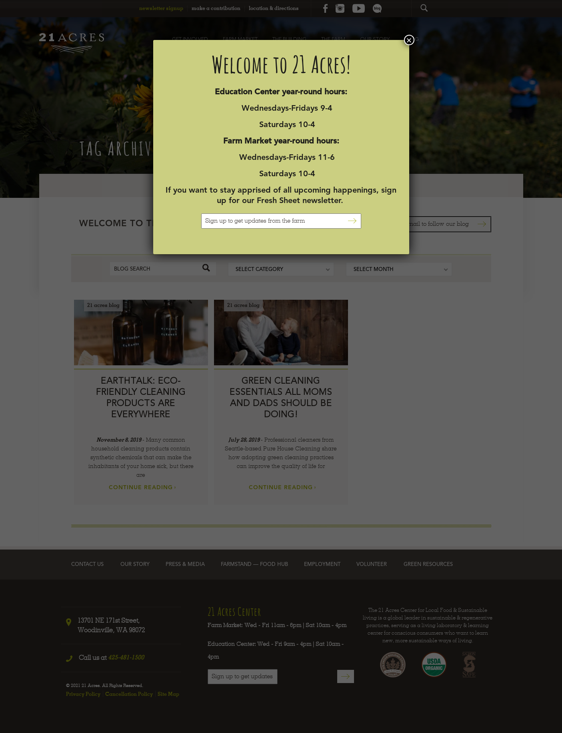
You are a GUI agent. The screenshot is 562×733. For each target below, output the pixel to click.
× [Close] (409, 40)
